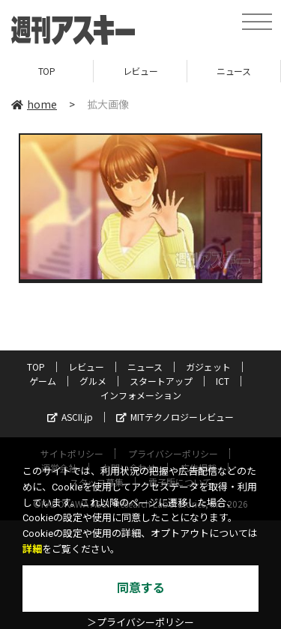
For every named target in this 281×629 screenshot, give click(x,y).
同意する (141, 588)
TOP (46, 70)
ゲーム (42, 380)
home (34, 104)
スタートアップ (161, 380)
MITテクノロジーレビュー (175, 416)
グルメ (92, 380)
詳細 (32, 549)
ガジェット (208, 366)
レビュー (140, 70)
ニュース (233, 70)
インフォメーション (140, 395)
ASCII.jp (70, 416)
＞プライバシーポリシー (140, 622)
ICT (222, 380)
